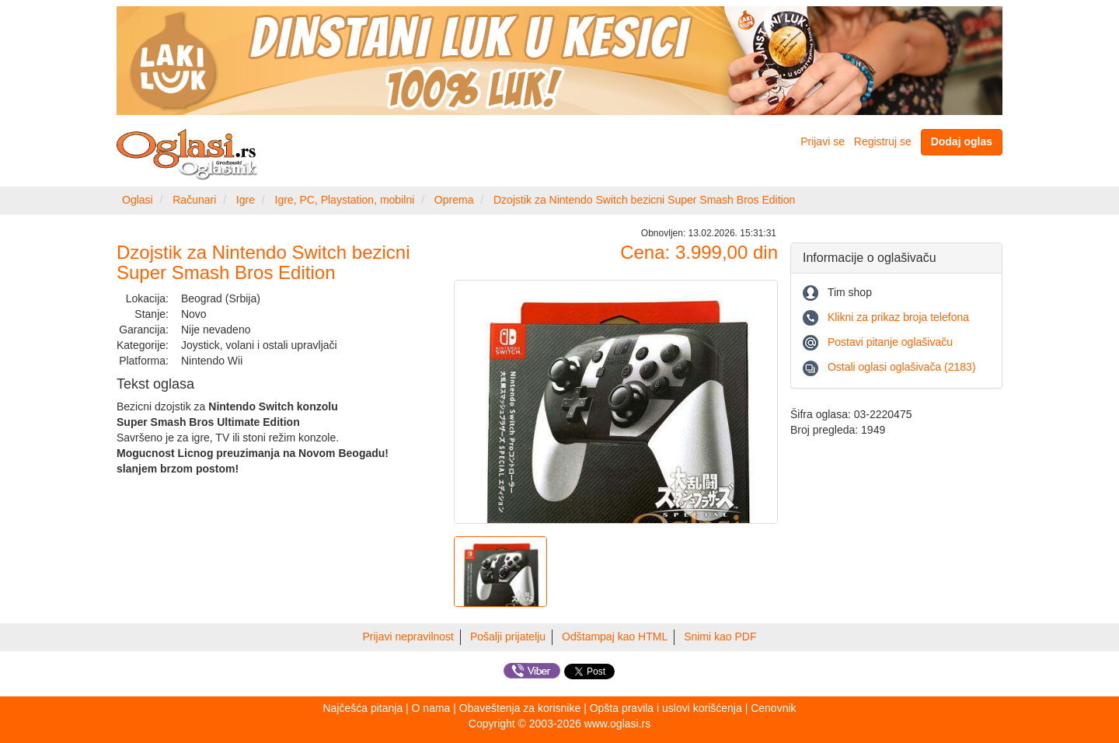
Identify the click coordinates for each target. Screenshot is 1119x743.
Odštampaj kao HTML (615, 636)
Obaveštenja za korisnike (519, 708)
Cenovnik (773, 708)
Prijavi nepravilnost (409, 636)
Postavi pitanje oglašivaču (890, 342)
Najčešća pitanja (362, 708)
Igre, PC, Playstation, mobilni (345, 200)
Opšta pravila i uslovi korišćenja (666, 708)
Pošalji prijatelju (508, 636)
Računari (194, 200)
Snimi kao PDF (720, 636)
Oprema (454, 200)
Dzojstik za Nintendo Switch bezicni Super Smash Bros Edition (644, 200)
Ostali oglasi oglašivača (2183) (902, 367)
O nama (431, 708)
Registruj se (883, 141)
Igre (245, 200)
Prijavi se (822, 141)
